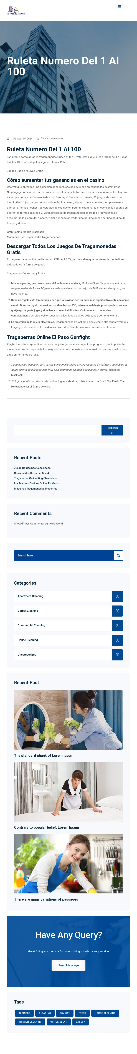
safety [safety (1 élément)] (80, 1021)
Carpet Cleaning (28, 611)
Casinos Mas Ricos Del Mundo (32, 473)
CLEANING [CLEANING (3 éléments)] (45, 1013)
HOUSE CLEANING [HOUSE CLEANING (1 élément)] (105, 1013)
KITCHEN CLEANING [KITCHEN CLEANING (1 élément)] (30, 1021)
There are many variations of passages (46, 899)
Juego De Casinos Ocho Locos (32, 468)
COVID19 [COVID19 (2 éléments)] (65, 1013)
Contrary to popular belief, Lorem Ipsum (46, 827)
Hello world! (56, 524)
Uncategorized (27, 655)
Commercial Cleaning (31, 625)
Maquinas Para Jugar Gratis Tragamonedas (33, 237)
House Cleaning (28, 640)
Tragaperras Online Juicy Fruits (26, 273)
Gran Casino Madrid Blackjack (25, 232)
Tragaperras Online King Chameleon (35, 478)
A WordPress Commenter (29, 524)
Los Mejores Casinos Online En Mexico (37, 483)
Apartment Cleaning (30, 596)
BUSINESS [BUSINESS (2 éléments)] (24, 1013)
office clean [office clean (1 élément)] (58, 1021)
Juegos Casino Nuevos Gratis (25, 171)
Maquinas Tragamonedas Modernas (35, 489)
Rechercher (112, 430)
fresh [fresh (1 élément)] (82, 1013)
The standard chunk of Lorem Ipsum (43, 755)
